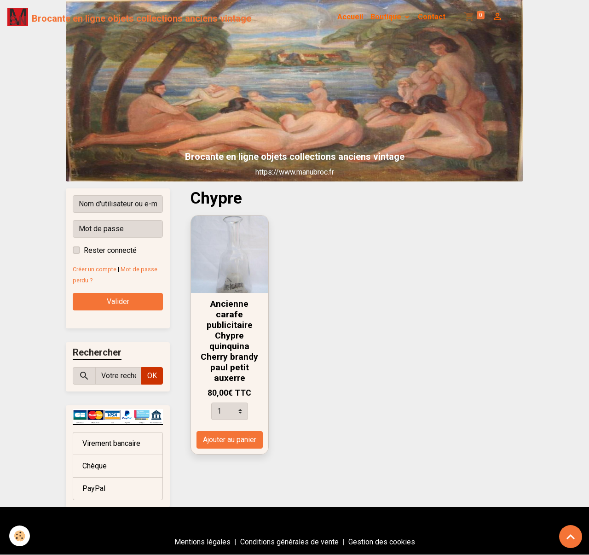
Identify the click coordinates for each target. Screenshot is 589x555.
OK (152, 375)
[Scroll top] (570, 536)
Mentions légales (202, 541)
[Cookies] (19, 536)
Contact (431, 16)
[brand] (129, 17)
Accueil (350, 16)
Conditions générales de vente (289, 541)
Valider (118, 301)
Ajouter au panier (229, 439)
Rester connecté (110, 250)
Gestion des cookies (381, 541)
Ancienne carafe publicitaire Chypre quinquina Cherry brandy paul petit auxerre (229, 340)
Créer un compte (94, 269)
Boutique (386, 16)
